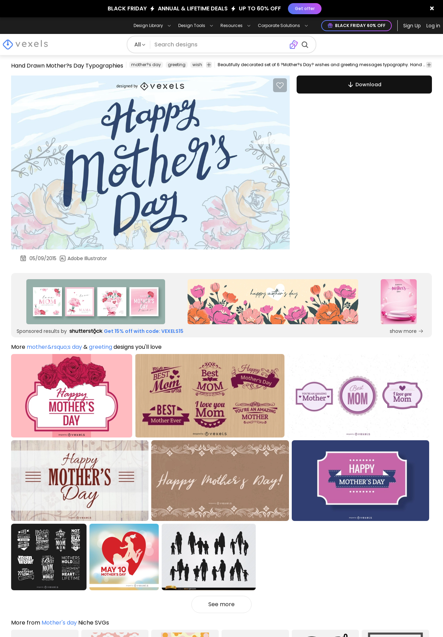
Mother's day (59, 623)
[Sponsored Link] (96, 302)
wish (197, 65)
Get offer (305, 8)
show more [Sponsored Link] (407, 331)
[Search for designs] (219, 45)
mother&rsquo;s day (54, 347)
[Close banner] (432, 9)
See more (221, 604)
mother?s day (146, 65)
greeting (177, 65)
